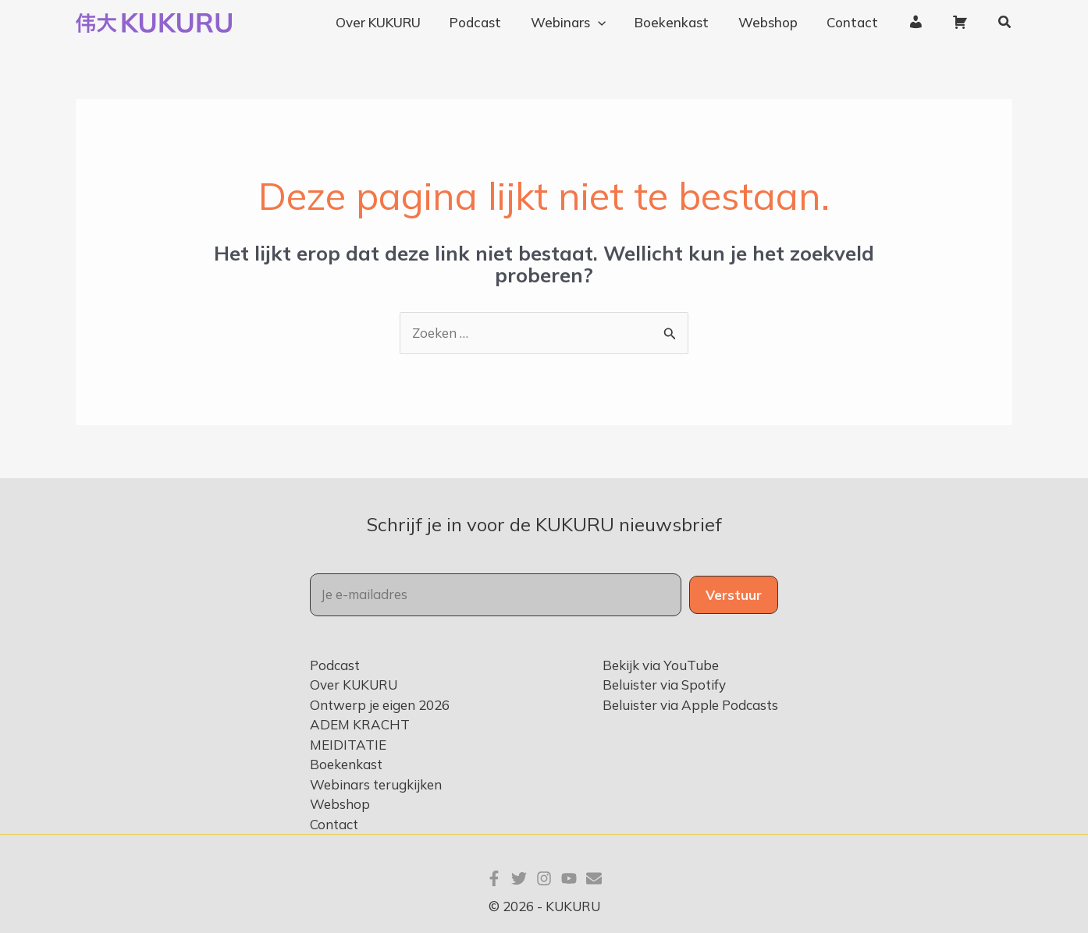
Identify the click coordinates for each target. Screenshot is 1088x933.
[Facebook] (494, 878)
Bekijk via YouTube (661, 665)
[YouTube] (569, 878)
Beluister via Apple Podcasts (690, 705)
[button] (1005, 22)
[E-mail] (594, 878)
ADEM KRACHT (360, 724)
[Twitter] (519, 878)
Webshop (340, 804)
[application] (612, 22)
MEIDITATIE (348, 744)
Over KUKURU (353, 684)
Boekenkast (346, 764)
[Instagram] (544, 878)
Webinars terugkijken (376, 784)
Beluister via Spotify (664, 684)
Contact (334, 824)
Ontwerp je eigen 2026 (380, 705)
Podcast (335, 665)
